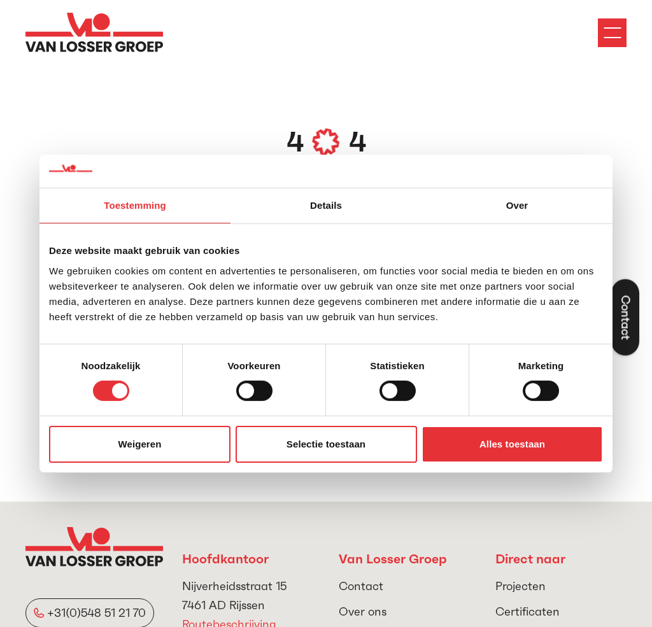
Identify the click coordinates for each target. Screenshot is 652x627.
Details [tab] (326, 205)
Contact (361, 586)
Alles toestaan (512, 444)
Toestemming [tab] (135, 205)
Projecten (520, 586)
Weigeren (139, 444)
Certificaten (527, 611)
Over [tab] (517, 205)
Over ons (362, 611)
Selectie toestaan (326, 444)
